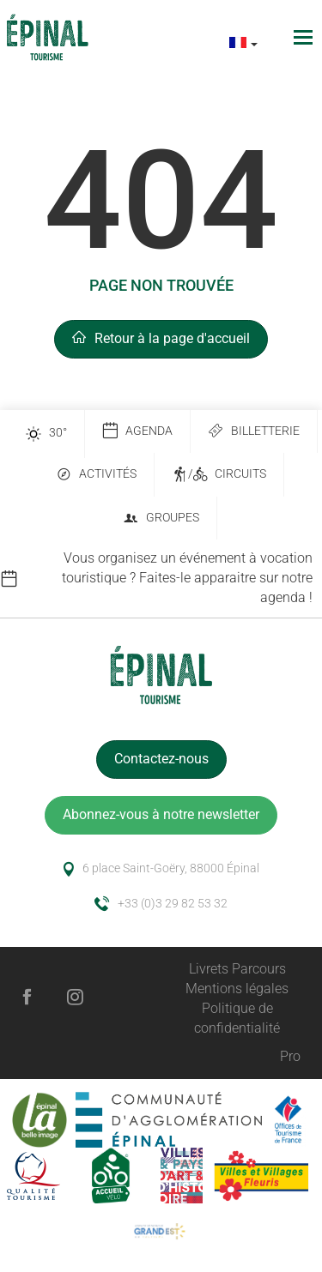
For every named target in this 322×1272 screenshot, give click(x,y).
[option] (161, 578)
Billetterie (254, 431)
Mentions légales (237, 988)
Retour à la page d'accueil (161, 338)
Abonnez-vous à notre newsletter (161, 814)
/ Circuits (219, 475)
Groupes (161, 518)
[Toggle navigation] (305, 37)
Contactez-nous (161, 759)
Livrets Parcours (237, 969)
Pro (290, 1056)
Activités (96, 475)
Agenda (137, 431)
